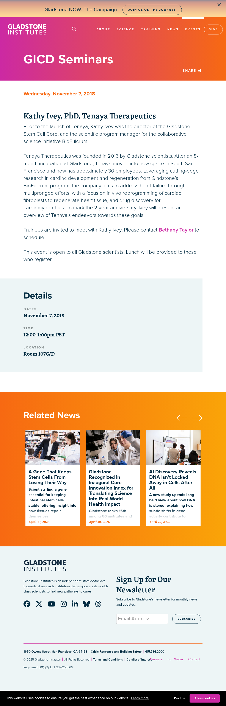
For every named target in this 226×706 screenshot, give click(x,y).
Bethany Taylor (176, 230)
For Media (175, 659)
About (103, 29)
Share (192, 70)
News (173, 29)
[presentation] (184, 417)
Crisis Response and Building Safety (116, 651)
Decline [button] (179, 698)
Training (151, 29)
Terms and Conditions (108, 659)
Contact (194, 659)
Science (126, 29)
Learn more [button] (140, 698)
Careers (156, 659)
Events (193, 29)
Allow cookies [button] (204, 698)
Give (213, 29)
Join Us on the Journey (152, 10)
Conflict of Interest (139, 659)
